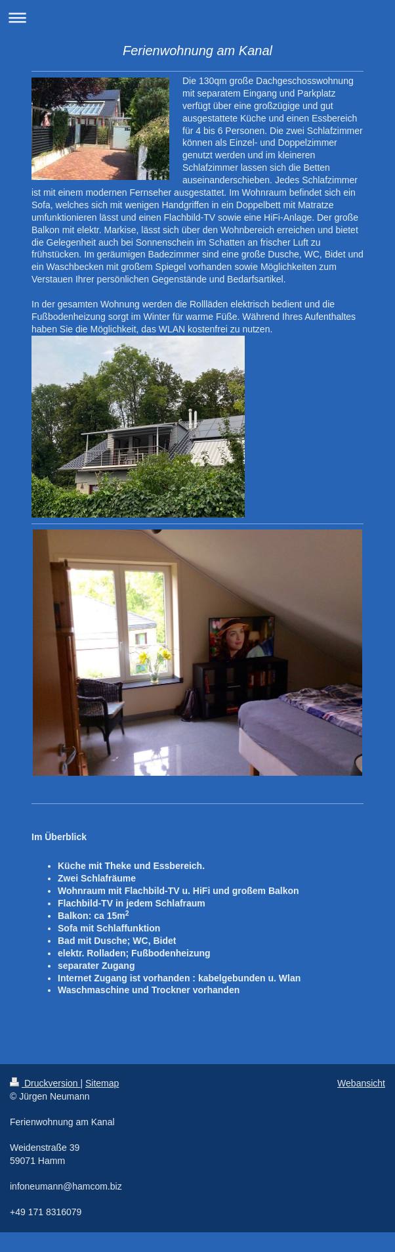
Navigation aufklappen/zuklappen (197, 17)
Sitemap (102, 1083)
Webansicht (361, 1083)
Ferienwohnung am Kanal (197, 50)
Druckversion (45, 1083)
